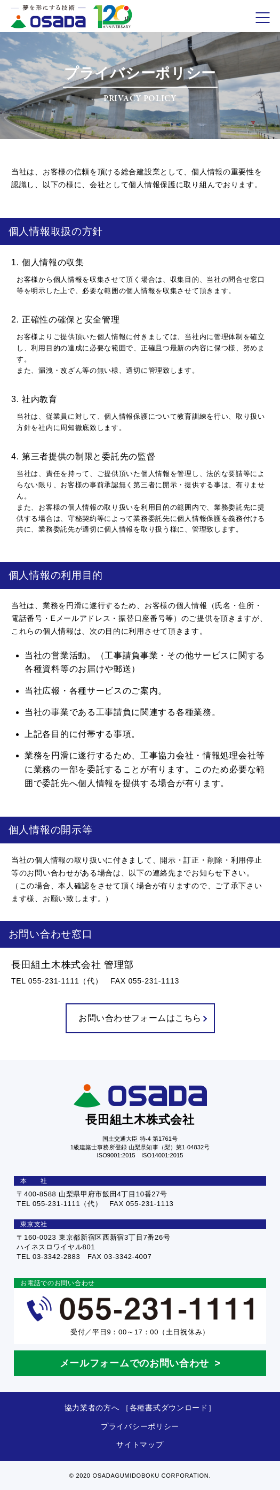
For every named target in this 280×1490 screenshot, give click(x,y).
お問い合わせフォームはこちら (142, 1018)
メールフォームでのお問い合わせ (135, 1363)
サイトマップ (139, 1444)
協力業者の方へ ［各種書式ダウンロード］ (140, 1407)
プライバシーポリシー (140, 1426)
